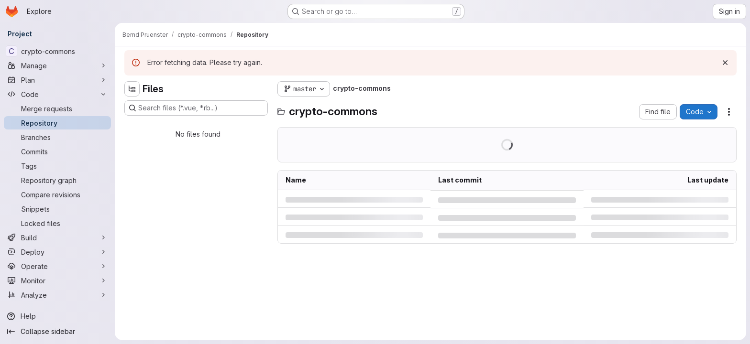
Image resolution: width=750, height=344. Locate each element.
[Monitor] (57, 280)
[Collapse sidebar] (57, 331)
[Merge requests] (57, 108)
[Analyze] (57, 294)
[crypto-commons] (57, 51)
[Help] (57, 316)
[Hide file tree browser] (132, 89)
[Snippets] (57, 208)
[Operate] (57, 266)
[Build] (57, 237)
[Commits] (57, 151)
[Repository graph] (57, 180)
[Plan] (57, 79)
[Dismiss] (725, 62)
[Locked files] (57, 223)
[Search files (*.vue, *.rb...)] (196, 108)
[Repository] (57, 122)
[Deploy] (57, 251)
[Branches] (57, 137)
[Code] (57, 94)
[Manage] (57, 65)
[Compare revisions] (57, 194)
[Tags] (57, 165)
